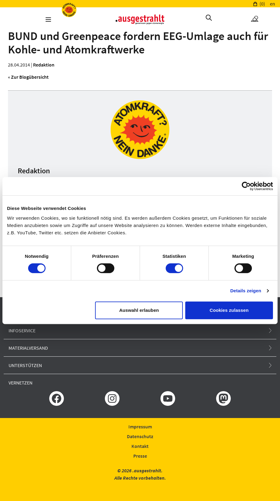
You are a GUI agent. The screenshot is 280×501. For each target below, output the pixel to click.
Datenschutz (140, 436)
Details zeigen (245, 290)
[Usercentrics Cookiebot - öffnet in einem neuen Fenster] (246, 186)
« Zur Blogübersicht (28, 77)
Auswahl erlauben (139, 310)
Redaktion (43, 65)
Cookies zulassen (229, 310)
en (272, 4)
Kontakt (140, 446)
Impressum (140, 427)
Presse (140, 456)
